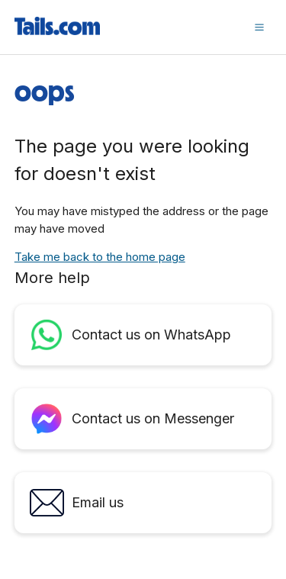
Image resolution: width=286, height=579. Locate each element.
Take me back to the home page (99, 256)
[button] (259, 26)
